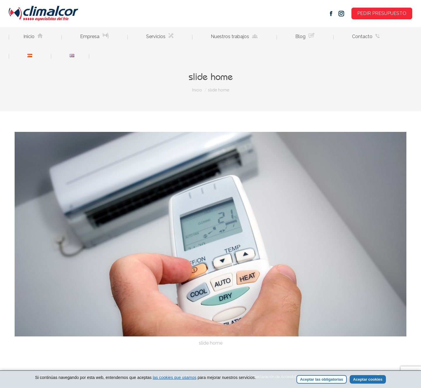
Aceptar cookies (367, 380)
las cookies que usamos (174, 378)
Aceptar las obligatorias (321, 380)
